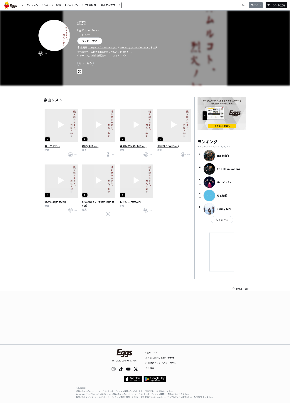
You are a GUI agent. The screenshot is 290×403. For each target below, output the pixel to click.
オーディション (30, 5)
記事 (58, 5)
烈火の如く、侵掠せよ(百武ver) (98, 203)
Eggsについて (152, 352)
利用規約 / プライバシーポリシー (162, 362)
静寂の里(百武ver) (55, 202)
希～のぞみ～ (52, 146)
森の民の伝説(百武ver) (133, 146)
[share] (40, 53)
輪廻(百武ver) (90, 146)
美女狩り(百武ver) (168, 146)
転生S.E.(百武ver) (130, 202)
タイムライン (71, 5)
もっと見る (85, 63)
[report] (46, 53)
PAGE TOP (240, 342)
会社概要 (149, 367)
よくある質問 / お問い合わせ (159, 357)
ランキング (47, 5)
